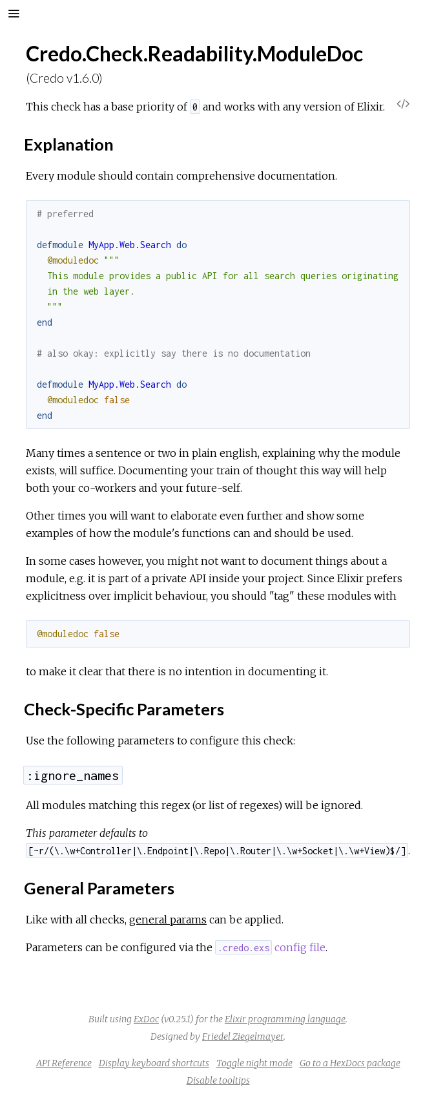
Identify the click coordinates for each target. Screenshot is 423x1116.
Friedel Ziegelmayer (243, 1036)
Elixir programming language (285, 1019)
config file (270, 947)
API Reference (64, 1063)
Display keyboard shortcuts (154, 1063)
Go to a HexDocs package (350, 1063)
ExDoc (146, 1019)
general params (168, 919)
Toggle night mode (254, 1063)
